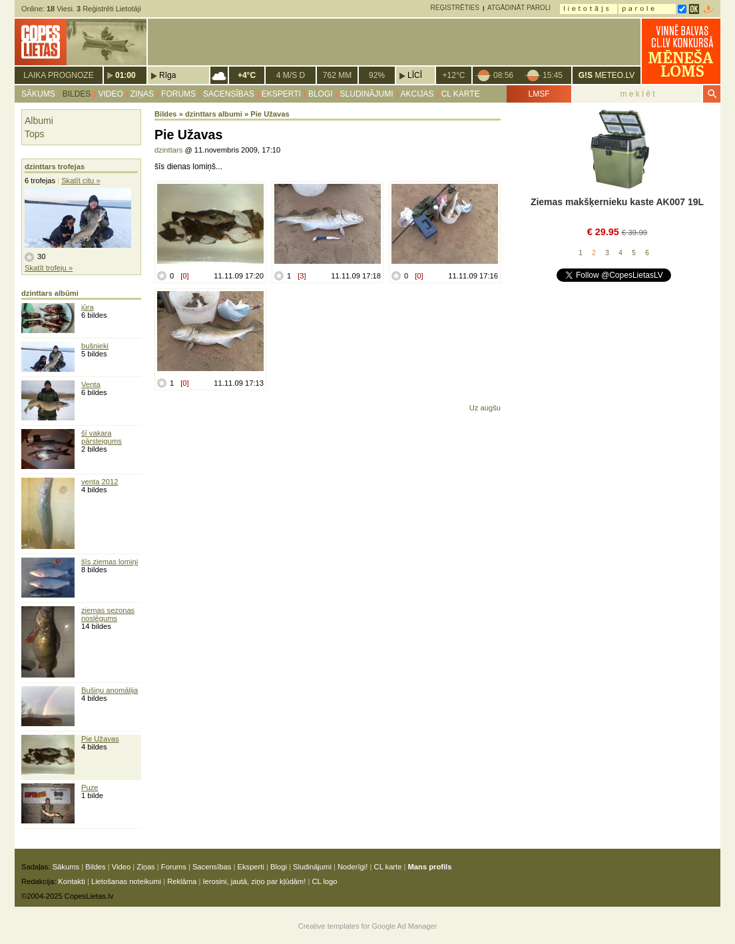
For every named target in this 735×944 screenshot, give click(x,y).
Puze (90, 787)
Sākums (38, 94)
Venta (91, 384)
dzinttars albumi (213, 114)
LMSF (538, 94)
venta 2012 (99, 482)
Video (110, 94)
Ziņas (142, 94)
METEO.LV (606, 75)
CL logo (324, 881)
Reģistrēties (455, 7)
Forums (178, 94)
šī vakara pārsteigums (101, 437)
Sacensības (228, 94)
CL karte (460, 94)
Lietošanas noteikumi (126, 881)
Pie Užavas (100, 739)
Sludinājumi (366, 94)
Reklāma (181, 881)
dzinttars (168, 150)
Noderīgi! (353, 867)
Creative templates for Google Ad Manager (367, 926)
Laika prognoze (58, 75)
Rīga (167, 75)
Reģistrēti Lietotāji (109, 9)
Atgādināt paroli (519, 7)
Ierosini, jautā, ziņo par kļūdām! (254, 881)
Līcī (414, 75)
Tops (35, 134)
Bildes (77, 94)
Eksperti (281, 94)
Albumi (39, 120)
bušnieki (95, 346)
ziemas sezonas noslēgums (107, 614)
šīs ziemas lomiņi (109, 562)
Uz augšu (485, 408)
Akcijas (417, 94)
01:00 (125, 75)
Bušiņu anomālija (109, 690)
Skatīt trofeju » (49, 268)
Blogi (320, 94)
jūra (87, 307)
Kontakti (71, 881)
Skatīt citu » (80, 181)
